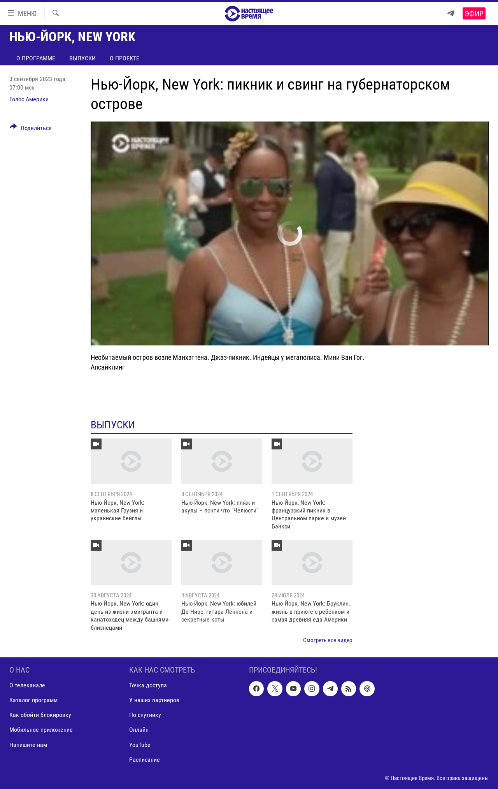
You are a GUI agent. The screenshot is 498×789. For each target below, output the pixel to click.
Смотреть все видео (327, 640)
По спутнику (145, 715)
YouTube (140, 744)
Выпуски (82, 58)
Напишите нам (28, 744)
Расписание (144, 759)
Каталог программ (33, 700)
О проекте (124, 58)
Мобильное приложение (41, 730)
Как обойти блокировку (40, 715)
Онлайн (139, 730)
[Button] (31, 129)
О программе (35, 58)
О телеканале (27, 685)
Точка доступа (148, 685)
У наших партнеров (154, 700)
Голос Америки (29, 99)
